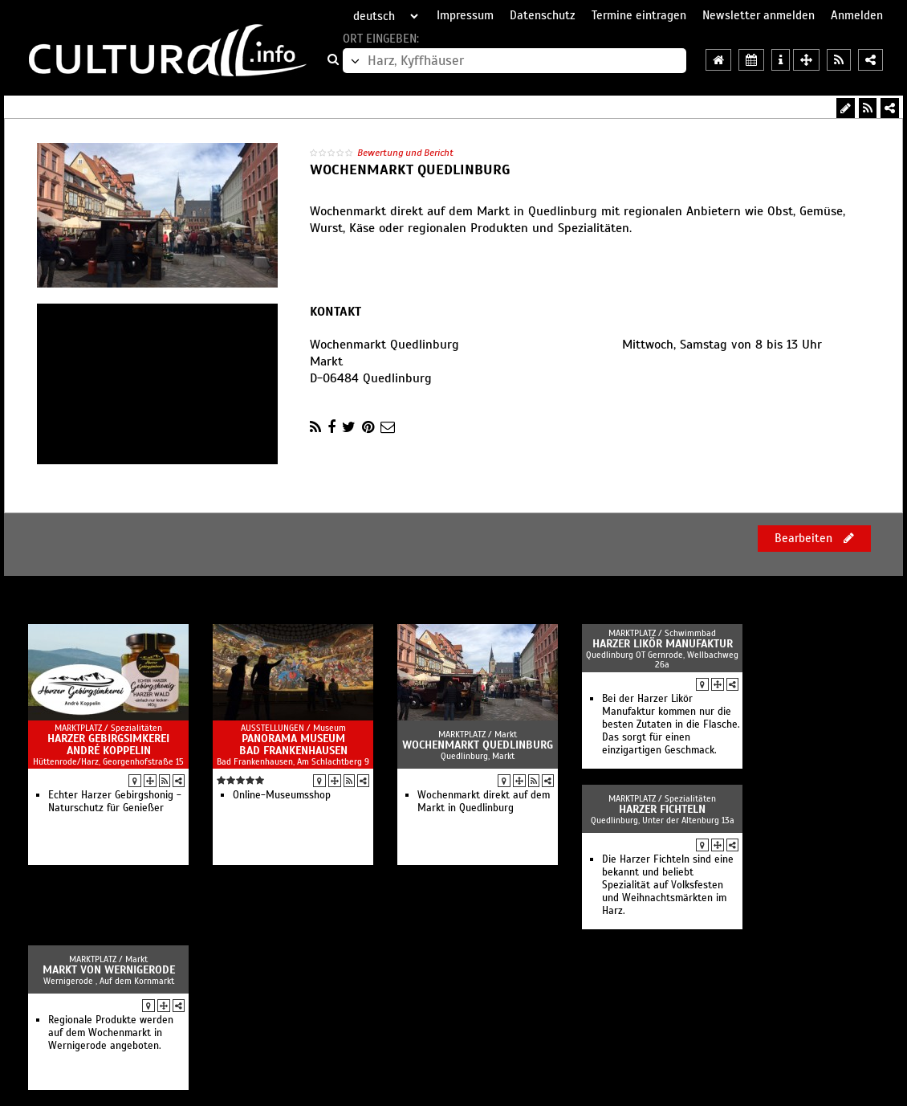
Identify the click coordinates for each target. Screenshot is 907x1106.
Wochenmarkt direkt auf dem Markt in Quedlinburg (483, 801)
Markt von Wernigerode (109, 970)
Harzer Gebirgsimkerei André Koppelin (108, 745)
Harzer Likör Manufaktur (662, 644)
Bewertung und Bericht (405, 152)
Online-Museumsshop (282, 795)
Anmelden (857, 15)
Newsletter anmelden (758, 15)
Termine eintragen (639, 15)
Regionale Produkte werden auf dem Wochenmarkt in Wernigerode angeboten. (110, 1033)
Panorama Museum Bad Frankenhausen (293, 745)
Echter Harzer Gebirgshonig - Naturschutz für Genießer (114, 801)
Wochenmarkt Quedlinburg (477, 745)
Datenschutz (543, 15)
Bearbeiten (814, 538)
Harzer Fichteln (662, 809)
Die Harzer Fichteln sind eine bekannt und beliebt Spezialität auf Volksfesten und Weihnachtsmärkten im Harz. (668, 885)
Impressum (465, 15)
